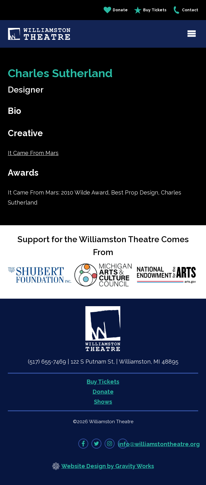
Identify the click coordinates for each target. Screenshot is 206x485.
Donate (116, 10)
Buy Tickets (150, 10)
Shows (103, 401)
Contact (185, 10)
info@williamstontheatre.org (159, 444)
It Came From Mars (33, 153)
